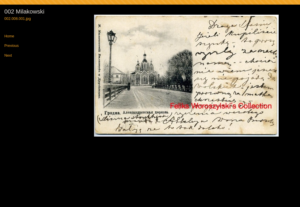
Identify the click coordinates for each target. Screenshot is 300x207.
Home (9, 36)
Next (8, 55)
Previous (11, 46)
